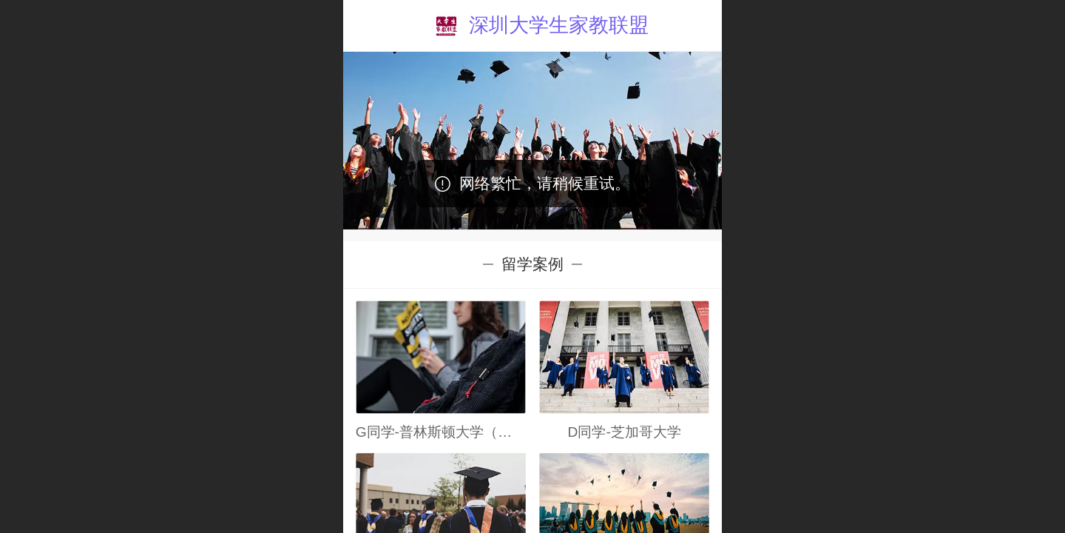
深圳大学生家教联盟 (559, 24)
